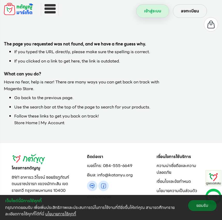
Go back (22, 98)
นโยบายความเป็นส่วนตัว (177, 190)
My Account (52, 123)
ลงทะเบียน (190, 11)
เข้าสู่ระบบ (152, 11)
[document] (111, 207)
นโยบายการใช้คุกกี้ (60, 214)
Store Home (26, 123)
